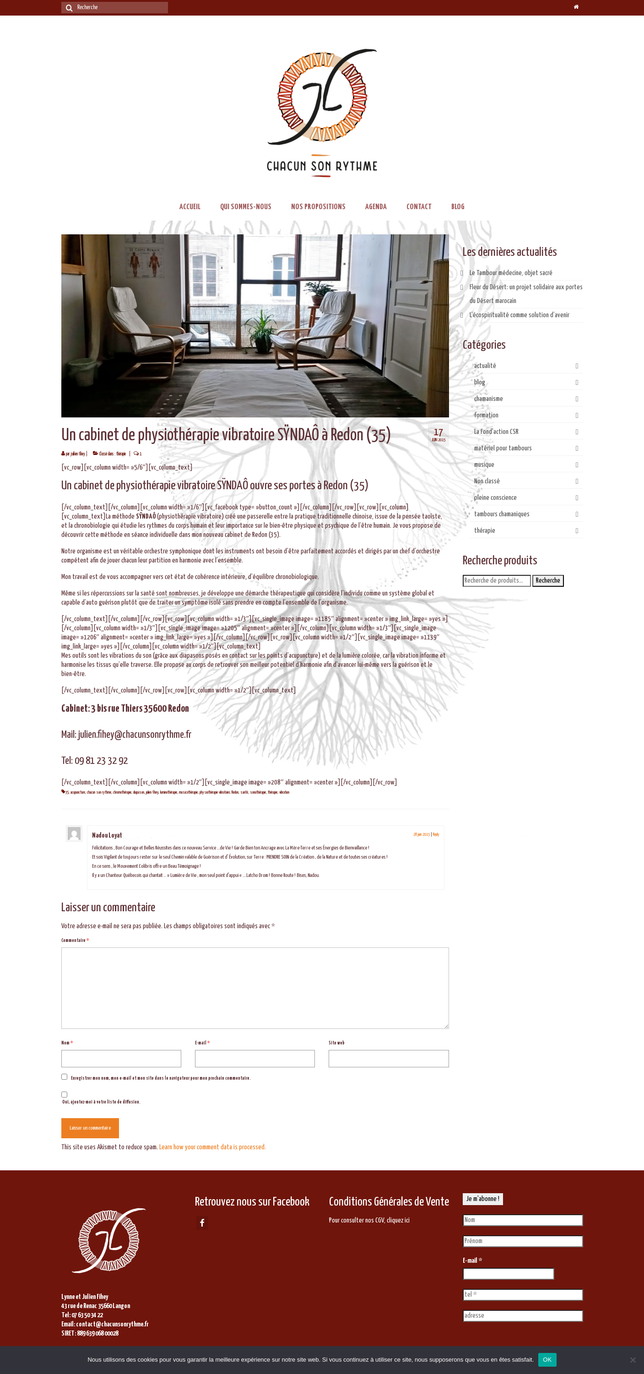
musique (484, 464)
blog (479, 382)
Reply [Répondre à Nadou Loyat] (436, 835)
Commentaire (75, 940)
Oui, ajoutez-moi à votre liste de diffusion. (101, 1098)
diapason (138, 792)
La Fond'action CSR (496, 431)
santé (244, 792)
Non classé (487, 481)
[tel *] (523, 1295)
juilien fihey (77, 454)
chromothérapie (122, 792)
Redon (235, 792)
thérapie (121, 454)
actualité (485, 365)
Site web (337, 1043)
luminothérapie (168, 792)
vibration (284, 792)
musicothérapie (188, 792)
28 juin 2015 (421, 835)
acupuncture (77, 792)
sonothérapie (258, 792)
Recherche (548, 580)
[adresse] (523, 1316)
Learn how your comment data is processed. (212, 1147)
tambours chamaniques (502, 514)
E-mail (202, 1043)
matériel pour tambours (503, 448)
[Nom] (523, 1220)
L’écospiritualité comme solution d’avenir (519, 315)
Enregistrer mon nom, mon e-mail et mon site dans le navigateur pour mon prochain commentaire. (161, 1078)
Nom (67, 1043)
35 (67, 792)
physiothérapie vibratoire (215, 792)
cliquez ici (398, 1220)
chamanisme (488, 398)
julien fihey (152, 792)
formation (486, 415)
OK (547, 1359)
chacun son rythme (99, 792)
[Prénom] (523, 1241)
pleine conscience (495, 497)
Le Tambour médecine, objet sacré (511, 273)
